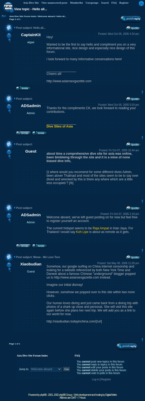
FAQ (113, 2)
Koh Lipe (82, 232)
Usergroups (92, 2)
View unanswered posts (54, 2)
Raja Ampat (101, 228)
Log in (95, 379)
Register (124, 2)
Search (105, 2)
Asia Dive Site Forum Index (22, 16)
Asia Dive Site (31, 2)
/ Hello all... (60, 16)
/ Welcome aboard (45, 16)
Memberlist (76, 2)
